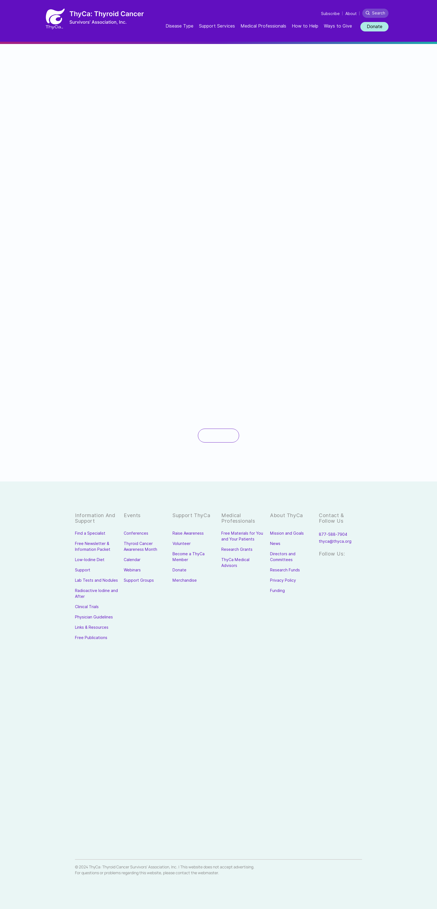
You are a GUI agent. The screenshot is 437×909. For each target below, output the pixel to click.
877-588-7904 (333, 534)
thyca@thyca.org (335, 541)
